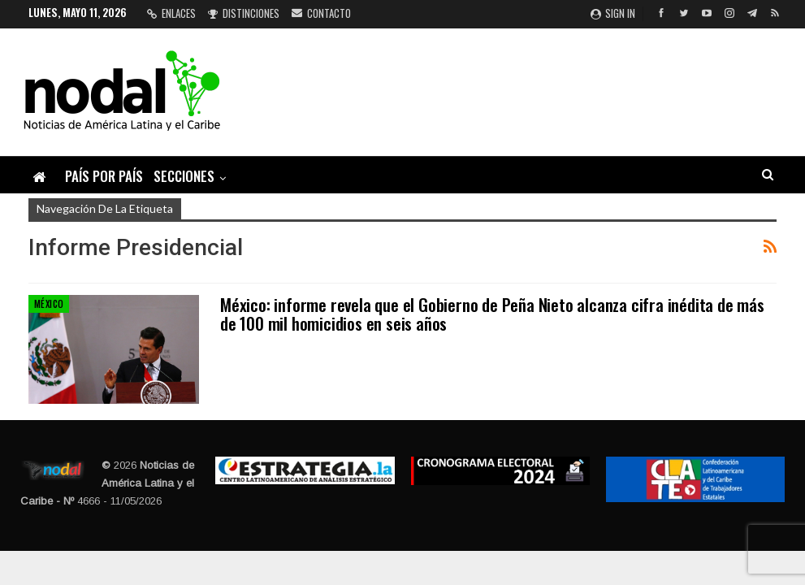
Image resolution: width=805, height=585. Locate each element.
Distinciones (243, 13)
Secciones (184, 176)
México (48, 303)
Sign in (613, 13)
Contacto (321, 13)
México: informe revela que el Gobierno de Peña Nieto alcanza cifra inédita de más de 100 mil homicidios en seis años (492, 314)
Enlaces (171, 13)
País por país (104, 176)
